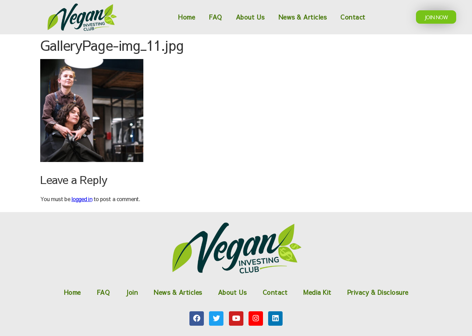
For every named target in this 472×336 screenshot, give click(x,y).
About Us (250, 17)
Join (131, 292)
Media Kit (317, 292)
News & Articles (302, 17)
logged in (82, 198)
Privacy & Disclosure (377, 292)
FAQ (215, 17)
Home (186, 17)
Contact (352, 17)
